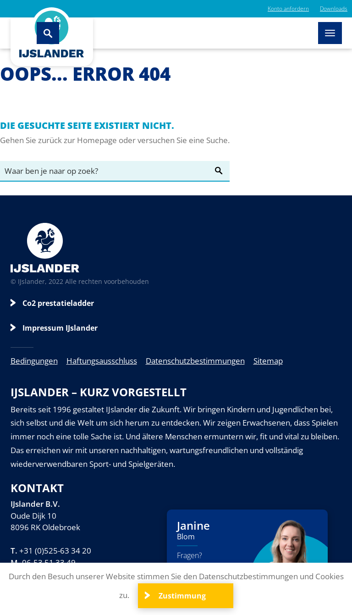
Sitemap (268, 360)
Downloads (333, 8)
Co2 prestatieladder (58, 303)
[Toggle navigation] (330, 33)
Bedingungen (34, 360)
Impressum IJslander (60, 328)
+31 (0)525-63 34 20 (55, 550)
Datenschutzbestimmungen (195, 360)
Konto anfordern (288, 8)
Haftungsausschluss (101, 360)
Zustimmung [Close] (181, 596)
